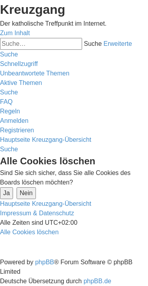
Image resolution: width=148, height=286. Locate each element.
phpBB (44, 262)
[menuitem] (34, 73)
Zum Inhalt (15, 33)
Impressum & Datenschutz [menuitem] (37, 213)
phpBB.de (97, 281)
